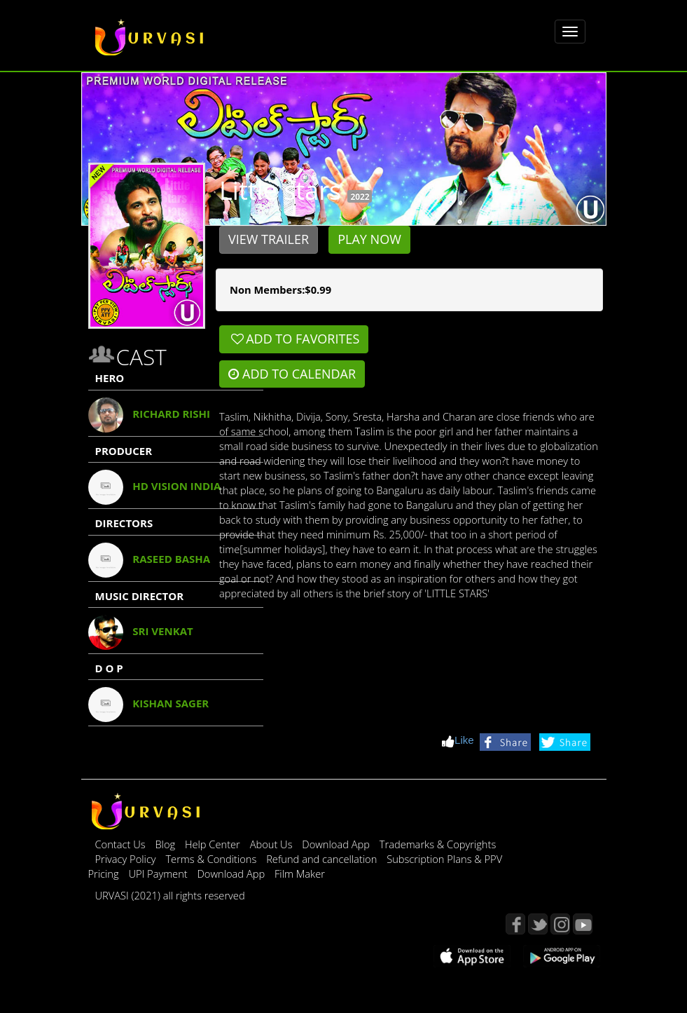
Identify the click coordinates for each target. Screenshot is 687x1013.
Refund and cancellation (323, 859)
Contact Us (120, 844)
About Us (273, 844)
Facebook (515, 923)
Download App (337, 844)
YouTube (582, 923)
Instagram (560, 923)
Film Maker (300, 873)
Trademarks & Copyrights (438, 844)
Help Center (212, 844)
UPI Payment (159, 873)
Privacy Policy (127, 859)
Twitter (538, 923)
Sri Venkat (162, 631)
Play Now (369, 239)
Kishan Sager (170, 703)
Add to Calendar (292, 373)
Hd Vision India (176, 486)
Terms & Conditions (212, 859)
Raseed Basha (171, 559)
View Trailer (268, 239)
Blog (165, 844)
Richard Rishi (171, 414)
